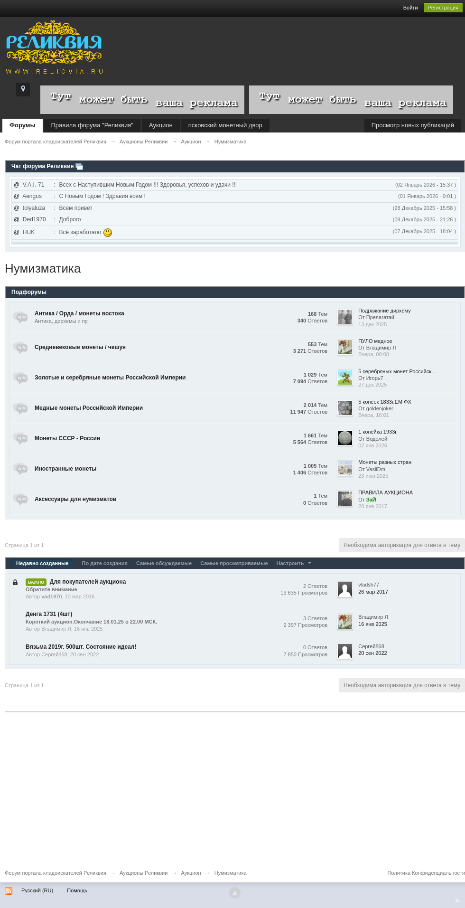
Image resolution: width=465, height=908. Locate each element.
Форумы (22, 125)
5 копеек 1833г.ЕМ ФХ (384, 402)
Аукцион (161, 125)
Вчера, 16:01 (373, 415)
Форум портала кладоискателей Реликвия (55, 873)
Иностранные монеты (65, 468)
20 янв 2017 (372, 506)
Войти (410, 7)
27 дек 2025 (372, 385)
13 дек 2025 (372, 324)
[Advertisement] (232, 797)
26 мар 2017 (373, 592)
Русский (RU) (37, 890)
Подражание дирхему (384, 310)
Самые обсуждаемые (164, 563)
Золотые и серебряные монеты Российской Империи (110, 377)
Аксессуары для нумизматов (75, 499)
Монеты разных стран (384, 462)
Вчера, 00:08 (373, 354)
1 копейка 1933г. (378, 432)
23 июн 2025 (373, 476)
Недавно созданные (42, 563)
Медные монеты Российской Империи (89, 408)
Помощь (77, 890)
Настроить (295, 563)
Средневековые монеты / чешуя (80, 347)
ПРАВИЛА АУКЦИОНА (385, 492)
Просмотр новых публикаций (413, 125)
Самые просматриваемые (234, 563)
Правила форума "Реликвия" (92, 125)
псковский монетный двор (225, 125)
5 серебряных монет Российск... (397, 371)
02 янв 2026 (372, 445)
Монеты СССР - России (67, 438)
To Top (457, 900)
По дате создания (104, 563)
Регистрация (443, 7)
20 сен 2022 (372, 653)
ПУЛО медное (375, 341)
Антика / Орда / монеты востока (79, 313)
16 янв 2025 (372, 624)
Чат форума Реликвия (42, 166)
